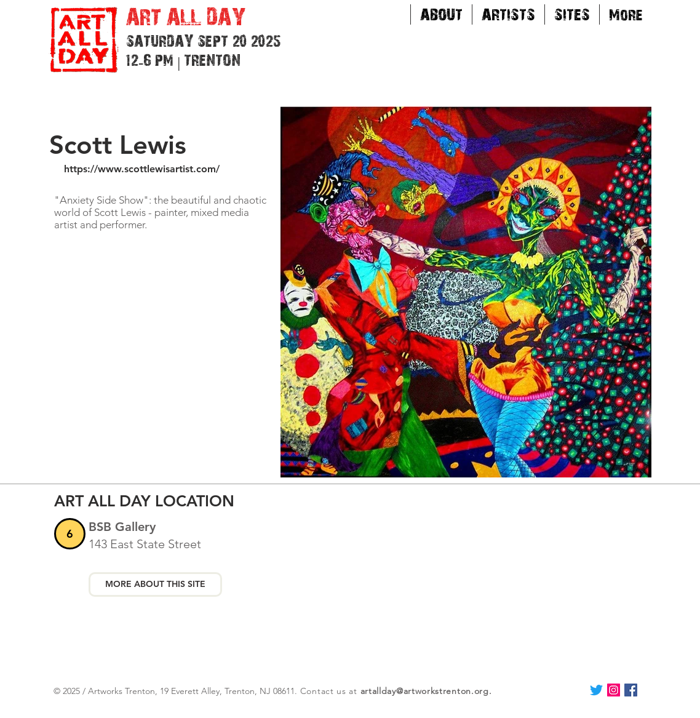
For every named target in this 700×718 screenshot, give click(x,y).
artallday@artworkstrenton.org (424, 690)
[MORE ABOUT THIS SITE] (155, 584)
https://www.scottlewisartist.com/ (142, 169)
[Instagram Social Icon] (613, 690)
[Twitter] (596, 690)
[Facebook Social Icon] (630, 690)
